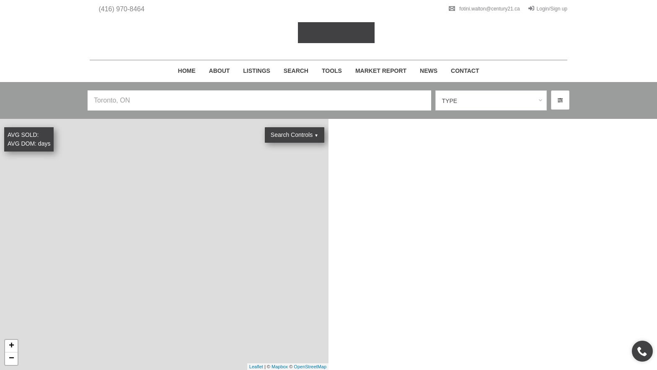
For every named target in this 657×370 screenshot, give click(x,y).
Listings (256, 70)
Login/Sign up (547, 9)
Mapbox (280, 366)
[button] (560, 100)
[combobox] (491, 100)
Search (296, 70)
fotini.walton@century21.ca (484, 9)
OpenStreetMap (310, 366)
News (428, 70)
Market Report (380, 70)
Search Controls (294, 134)
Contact (465, 70)
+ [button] (11, 346)
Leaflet (256, 366)
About (219, 70)
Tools (332, 70)
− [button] (11, 358)
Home (187, 70)
